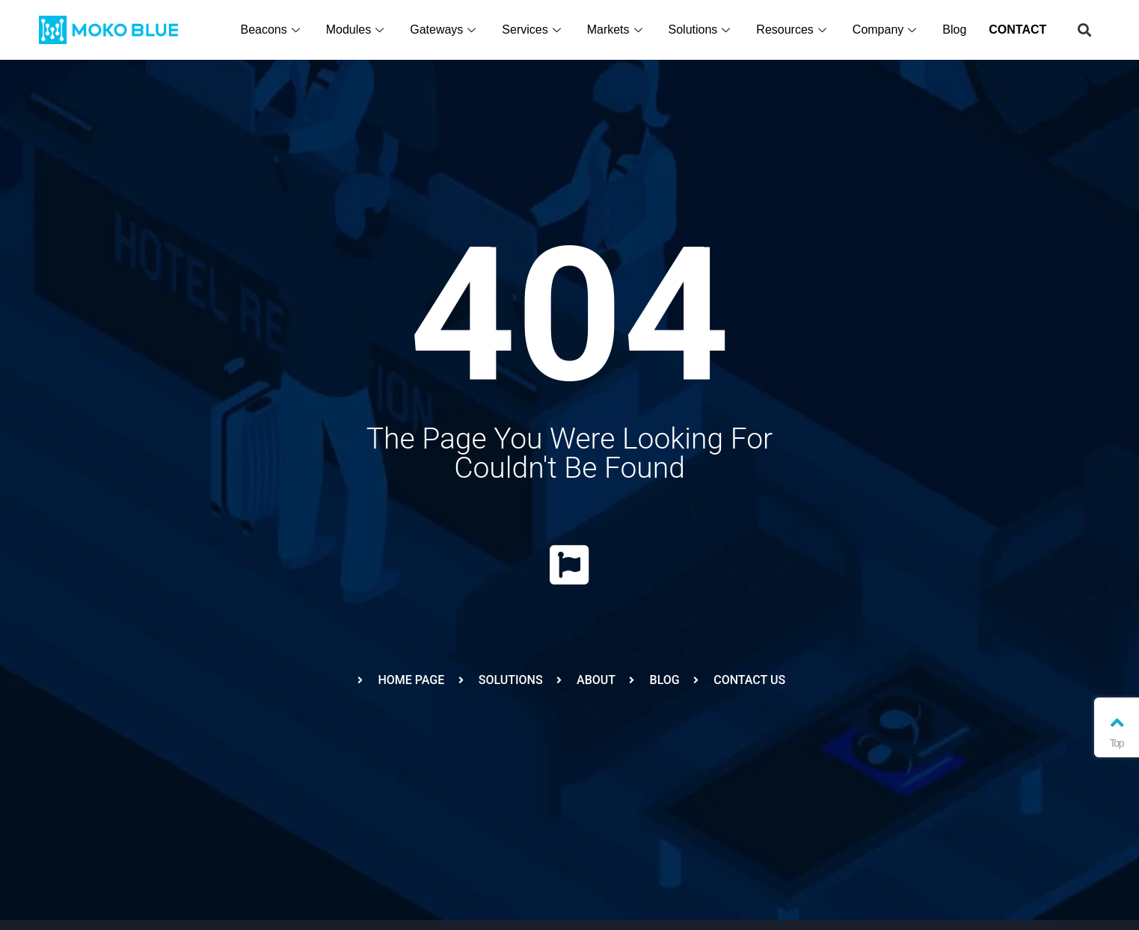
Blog (955, 29)
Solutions (702, 29)
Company (887, 29)
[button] (1084, 30)
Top (1116, 730)
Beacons (272, 29)
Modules (357, 29)
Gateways (445, 29)
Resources (793, 29)
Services (534, 29)
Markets (617, 29)
